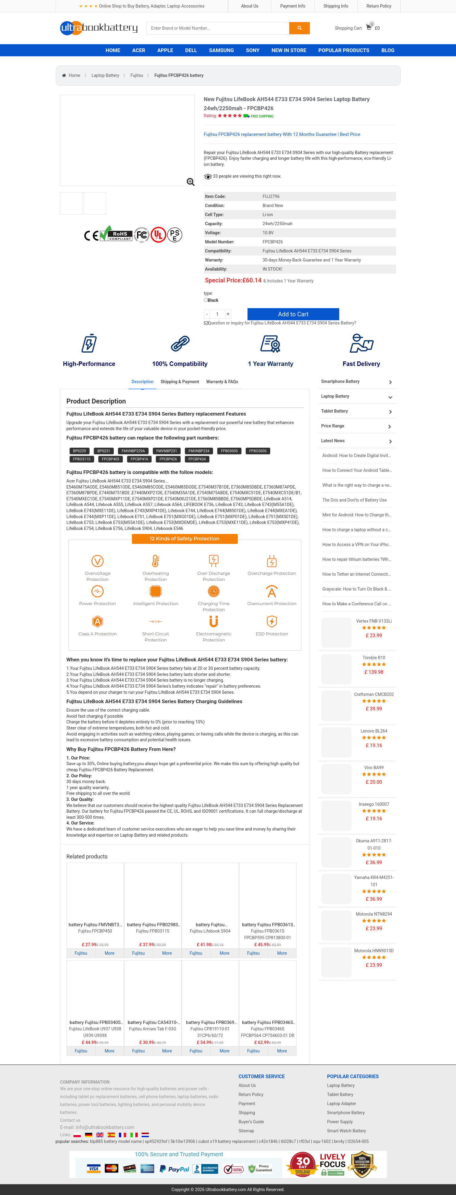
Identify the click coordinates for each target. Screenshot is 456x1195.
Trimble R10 (374, 657)
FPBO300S (258, 451)
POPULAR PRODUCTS (343, 50)
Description (142, 381)
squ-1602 (322, 1141)
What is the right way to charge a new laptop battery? (357, 485)
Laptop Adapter (341, 1103)
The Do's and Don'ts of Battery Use (355, 500)
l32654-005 (358, 1141)
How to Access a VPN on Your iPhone (357, 544)
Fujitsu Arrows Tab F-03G (152, 1028)
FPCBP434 (197, 459)
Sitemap (246, 1130)
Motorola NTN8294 (374, 914)
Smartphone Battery (346, 1112)
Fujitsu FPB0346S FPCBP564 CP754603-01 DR (267, 1032)
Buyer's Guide (251, 1121)
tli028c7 (288, 1141)
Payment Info (292, 6)
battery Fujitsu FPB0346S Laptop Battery (267, 1022)
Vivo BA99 (374, 767)
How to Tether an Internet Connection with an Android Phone (357, 574)
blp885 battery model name (116, 1141)
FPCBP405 (110, 459)
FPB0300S (229, 451)
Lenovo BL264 (374, 731)
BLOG (388, 50)
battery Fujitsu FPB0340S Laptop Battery (95, 1022)
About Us (249, 6)
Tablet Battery (340, 1094)
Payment (247, 1103)
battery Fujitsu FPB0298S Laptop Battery (152, 925)
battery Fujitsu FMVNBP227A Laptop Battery (210, 925)
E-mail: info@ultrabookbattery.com (97, 1127)
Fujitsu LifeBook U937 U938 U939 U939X (95, 1032)
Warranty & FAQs (222, 381)
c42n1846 (268, 1141)
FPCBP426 (168, 459)
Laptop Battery (105, 75)
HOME (113, 50)
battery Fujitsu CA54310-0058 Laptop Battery (153, 1022)
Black (211, 300)
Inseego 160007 (374, 804)
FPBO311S (81, 459)
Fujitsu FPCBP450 (95, 931)
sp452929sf (156, 1141)
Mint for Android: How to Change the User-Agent (357, 514)
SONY (252, 50)
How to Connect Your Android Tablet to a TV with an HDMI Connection (357, 470)
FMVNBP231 (166, 451)
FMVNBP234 (199, 451)
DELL (191, 50)
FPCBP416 (139, 459)
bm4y (339, 1141)
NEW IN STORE (289, 50)
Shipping (247, 1112)
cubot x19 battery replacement (227, 1141)
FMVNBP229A (133, 451)
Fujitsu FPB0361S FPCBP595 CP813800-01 (267, 934)
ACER (138, 50)
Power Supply (340, 1121)
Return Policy (378, 6)
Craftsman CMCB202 (374, 694)
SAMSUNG (221, 50)
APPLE (165, 50)
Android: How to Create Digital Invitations (357, 455)
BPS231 (103, 451)
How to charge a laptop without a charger (357, 529)
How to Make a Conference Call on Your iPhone (357, 603)
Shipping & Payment (180, 381)
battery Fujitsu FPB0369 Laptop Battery (210, 1022)
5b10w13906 (182, 1141)
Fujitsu (136, 75)
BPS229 (79, 451)
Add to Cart (293, 314)
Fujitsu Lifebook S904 (210, 931)
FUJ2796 (271, 196)
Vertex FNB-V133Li (374, 621)
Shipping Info (335, 6)
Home (74, 75)
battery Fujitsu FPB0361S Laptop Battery (267, 925)
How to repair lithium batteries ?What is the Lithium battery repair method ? (357, 559)
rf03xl (304, 1141)
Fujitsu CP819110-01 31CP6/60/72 (210, 1032)
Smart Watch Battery (346, 1130)
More (109, 953)
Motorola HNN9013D (374, 950)
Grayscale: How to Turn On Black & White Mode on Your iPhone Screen (357, 589)
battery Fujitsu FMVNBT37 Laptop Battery (95, 925)
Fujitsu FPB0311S (152, 931)
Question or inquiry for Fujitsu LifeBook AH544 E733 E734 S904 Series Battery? (282, 323)
